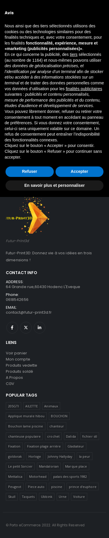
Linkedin (39, 327)
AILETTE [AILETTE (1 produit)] (31, 406)
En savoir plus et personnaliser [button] (54, 185)
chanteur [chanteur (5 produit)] (56, 426)
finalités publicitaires (84, 88)
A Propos (14, 377)
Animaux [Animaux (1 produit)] (51, 406)
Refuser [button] (29, 171)
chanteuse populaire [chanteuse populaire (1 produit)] (24, 436)
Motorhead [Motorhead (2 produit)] (38, 476)
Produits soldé (19, 371)
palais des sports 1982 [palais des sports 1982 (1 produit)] (70, 476)
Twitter (26, 327)
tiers (73, 54)
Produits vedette (21, 365)
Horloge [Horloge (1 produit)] (34, 456)
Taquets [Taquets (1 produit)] (28, 496)
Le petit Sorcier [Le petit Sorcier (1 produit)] (20, 466)
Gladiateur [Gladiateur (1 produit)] (75, 446)
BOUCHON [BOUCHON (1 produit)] (59, 416)
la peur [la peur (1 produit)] (84, 456)
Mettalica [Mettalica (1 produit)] (15, 476)
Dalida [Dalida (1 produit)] (71, 436)
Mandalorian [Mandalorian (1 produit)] (49, 466)
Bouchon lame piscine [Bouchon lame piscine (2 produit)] (25, 426)
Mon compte (18, 359)
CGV (10, 383)
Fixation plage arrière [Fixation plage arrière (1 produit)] (44, 446)
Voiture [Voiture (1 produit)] (79, 496)
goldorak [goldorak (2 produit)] (15, 456)
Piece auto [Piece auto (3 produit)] (36, 486)
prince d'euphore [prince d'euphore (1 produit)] (83, 486)
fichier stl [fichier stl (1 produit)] (89, 436)
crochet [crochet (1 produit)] (53, 436)
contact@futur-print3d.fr (29, 312)
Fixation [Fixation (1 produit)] (14, 446)
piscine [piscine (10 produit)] (56, 486)
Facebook (12, 327)
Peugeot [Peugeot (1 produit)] (14, 486)
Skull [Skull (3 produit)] (11, 496)
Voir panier (16, 353)
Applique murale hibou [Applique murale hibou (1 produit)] (26, 416)
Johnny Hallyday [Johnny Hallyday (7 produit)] (60, 456)
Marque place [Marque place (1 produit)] (76, 466)
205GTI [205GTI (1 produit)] (13, 406)
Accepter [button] (79, 171)
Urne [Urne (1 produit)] (63, 496)
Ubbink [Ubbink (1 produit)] (46, 496)
